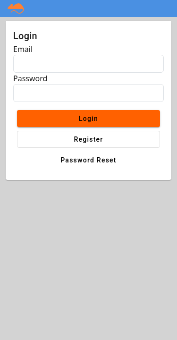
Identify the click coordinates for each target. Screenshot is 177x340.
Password (30, 78)
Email (23, 49)
